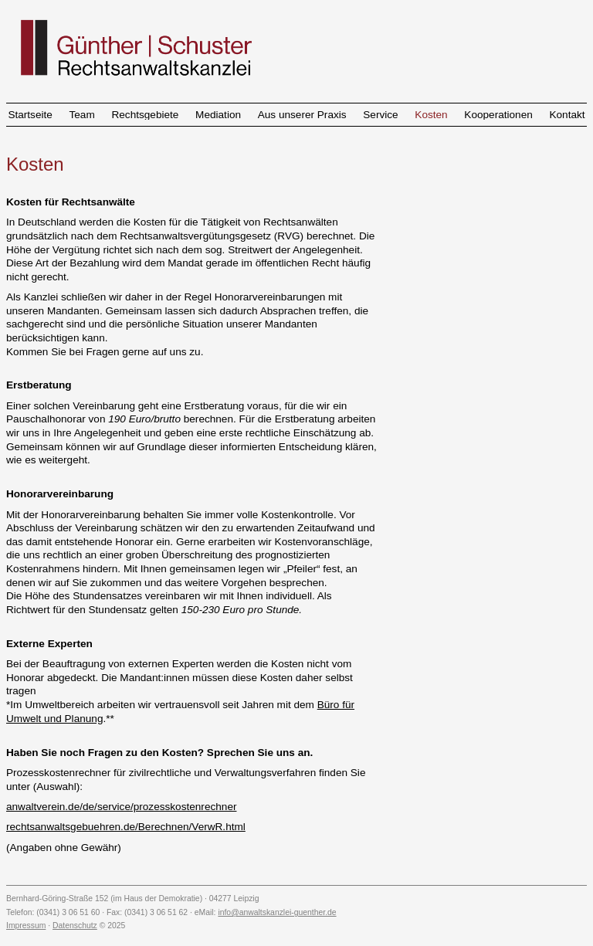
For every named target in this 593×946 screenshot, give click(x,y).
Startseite (30, 115)
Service (380, 115)
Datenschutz (75, 925)
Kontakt (567, 115)
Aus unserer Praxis (302, 115)
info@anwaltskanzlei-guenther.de (277, 912)
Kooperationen (498, 115)
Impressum (26, 925)
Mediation (218, 115)
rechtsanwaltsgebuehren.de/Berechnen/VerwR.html (126, 826)
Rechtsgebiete (144, 115)
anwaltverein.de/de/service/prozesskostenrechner (121, 806)
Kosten (431, 115)
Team (82, 115)
